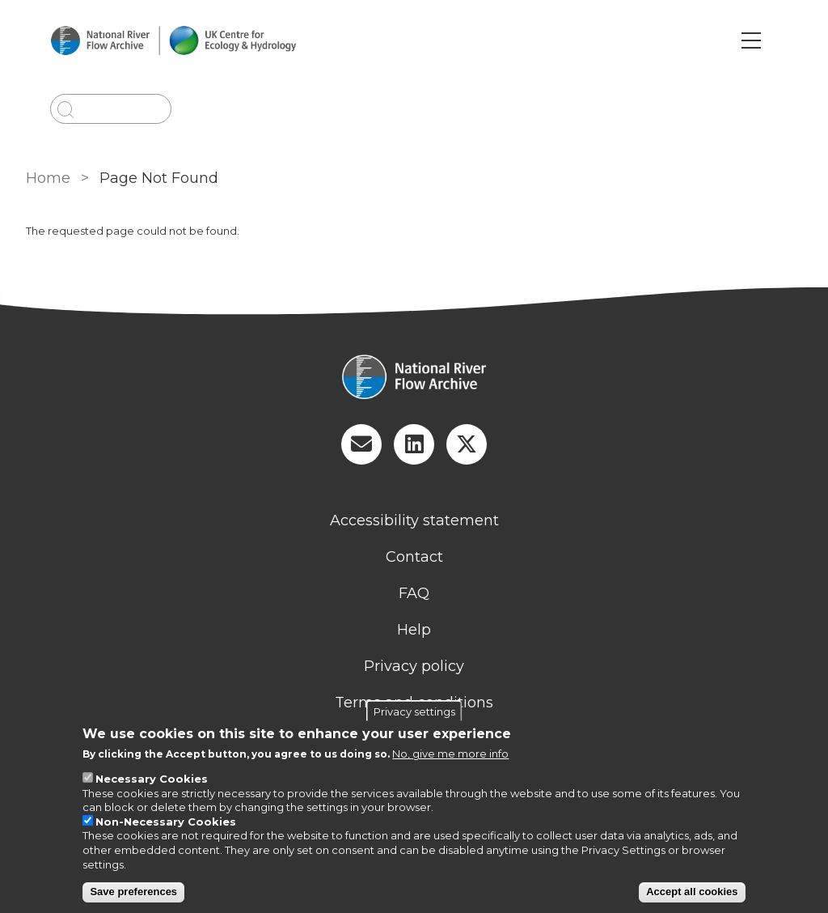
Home (48, 178)
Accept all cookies (691, 891)
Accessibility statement (414, 520)
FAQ (414, 593)
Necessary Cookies (151, 778)
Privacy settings (414, 711)
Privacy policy (414, 666)
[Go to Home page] (173, 41)
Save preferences (133, 891)
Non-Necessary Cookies (165, 821)
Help (414, 630)
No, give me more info (450, 753)
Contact (414, 557)
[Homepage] (414, 379)
